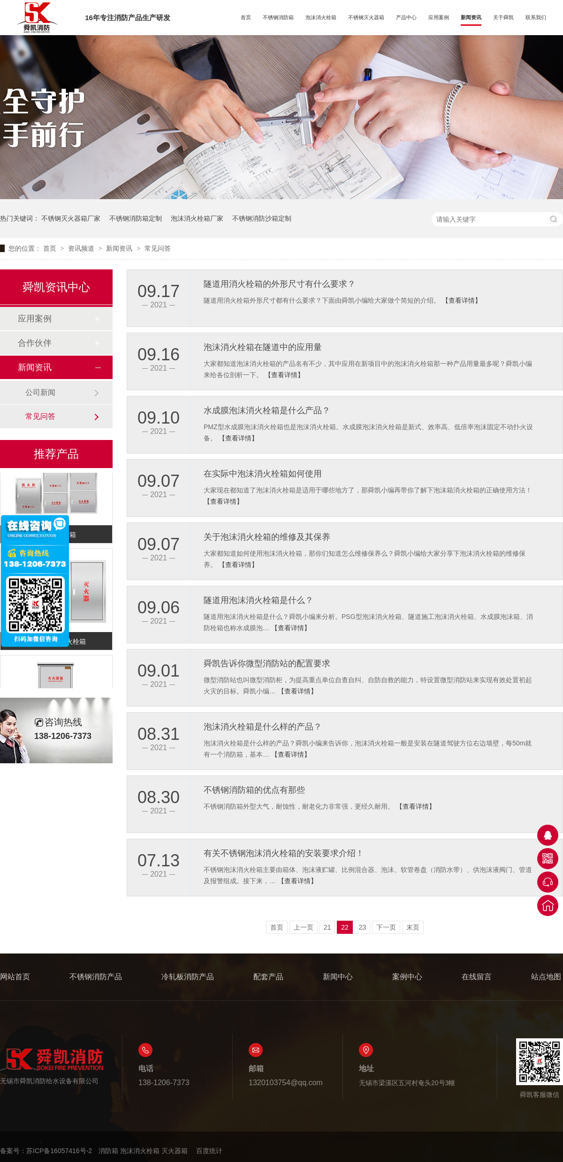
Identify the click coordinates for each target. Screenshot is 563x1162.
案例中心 (407, 977)
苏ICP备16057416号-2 (59, 1151)
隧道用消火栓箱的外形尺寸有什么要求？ (280, 284)
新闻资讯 (471, 17)
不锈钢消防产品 (95, 977)
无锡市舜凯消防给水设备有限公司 (51, 1066)
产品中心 (406, 17)
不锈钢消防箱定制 (135, 218)
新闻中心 (338, 977)
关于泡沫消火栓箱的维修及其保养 (267, 537)
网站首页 (15, 977)
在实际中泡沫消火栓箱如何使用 (263, 473)
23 (362, 927)
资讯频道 (82, 248)
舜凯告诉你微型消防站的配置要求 (267, 663)
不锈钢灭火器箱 (366, 17)
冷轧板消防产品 (187, 977)
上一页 (303, 927)
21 (327, 927)
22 (345, 927)
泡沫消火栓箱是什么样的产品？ (263, 726)
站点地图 (546, 977)
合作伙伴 (35, 343)
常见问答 (158, 248)
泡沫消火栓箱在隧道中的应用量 (263, 347)
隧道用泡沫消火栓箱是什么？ (258, 600)
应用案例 (438, 17)
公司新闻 (40, 392)
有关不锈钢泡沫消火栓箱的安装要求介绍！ (284, 853)
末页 (412, 927)
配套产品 (268, 977)
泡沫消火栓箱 (320, 17)
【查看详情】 (461, 300)
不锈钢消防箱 (278, 17)
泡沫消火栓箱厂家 (197, 218)
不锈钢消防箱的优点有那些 (254, 790)
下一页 (386, 927)
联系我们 (535, 17)
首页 (246, 17)
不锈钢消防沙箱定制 (261, 218)
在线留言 (477, 977)
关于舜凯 (503, 17)
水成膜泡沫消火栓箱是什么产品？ (267, 410)
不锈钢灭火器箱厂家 (70, 218)
